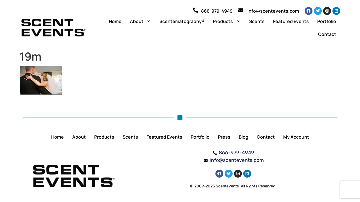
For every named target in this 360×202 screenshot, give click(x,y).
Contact (327, 34)
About (140, 21)
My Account (296, 137)
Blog (243, 137)
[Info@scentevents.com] (240, 10)
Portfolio (326, 21)
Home (115, 21)
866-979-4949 (217, 11)
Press (224, 137)
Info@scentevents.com (273, 11)
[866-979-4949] (195, 10)
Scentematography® (181, 21)
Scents (257, 21)
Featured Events (291, 21)
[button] (141, 21)
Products (227, 21)
